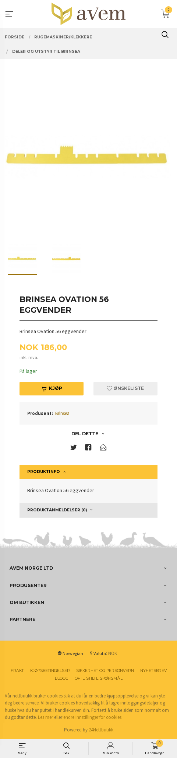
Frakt (17, 670)
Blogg (61, 678)
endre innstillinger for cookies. (93, 717)
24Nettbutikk (101, 730)
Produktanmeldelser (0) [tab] (57, 510)
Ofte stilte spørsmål (99, 678)
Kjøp (51, 388)
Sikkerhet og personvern (105, 670)
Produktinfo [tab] (43, 471)
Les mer (45, 717)
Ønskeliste (125, 388)
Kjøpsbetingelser (50, 670)
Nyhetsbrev (153, 670)
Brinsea (62, 413)
